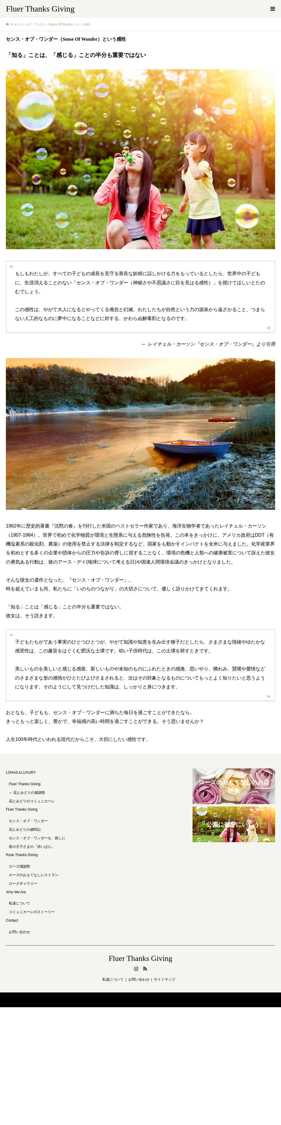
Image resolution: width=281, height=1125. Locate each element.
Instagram (136, 968)
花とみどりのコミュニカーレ (32, 801)
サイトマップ (164, 979)
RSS (145, 968)
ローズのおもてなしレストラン (33, 875)
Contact (12, 920)
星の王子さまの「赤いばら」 (32, 847)
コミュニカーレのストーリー (32, 912)
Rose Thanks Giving (22, 855)
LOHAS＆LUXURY (21, 772)
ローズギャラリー (23, 883)
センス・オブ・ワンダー (28, 821)
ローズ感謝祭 (19, 866)
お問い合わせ (19, 932)
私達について (19, 903)
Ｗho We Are (16, 892)
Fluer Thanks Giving (21, 809)
